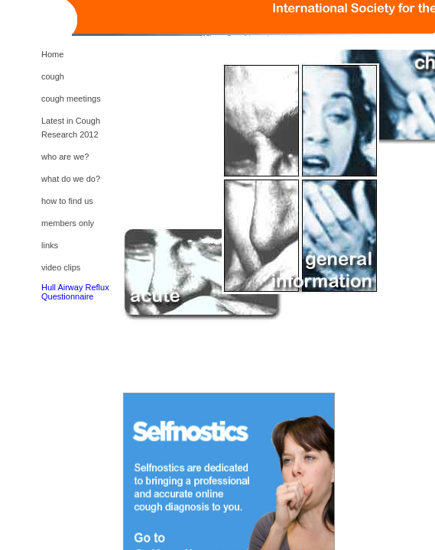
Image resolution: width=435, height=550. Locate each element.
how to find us (67, 200)
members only (67, 223)
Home (52, 54)
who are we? (65, 156)
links (49, 245)
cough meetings (71, 98)
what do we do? (70, 178)
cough (52, 76)
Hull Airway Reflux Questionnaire (75, 292)
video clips (60, 267)
